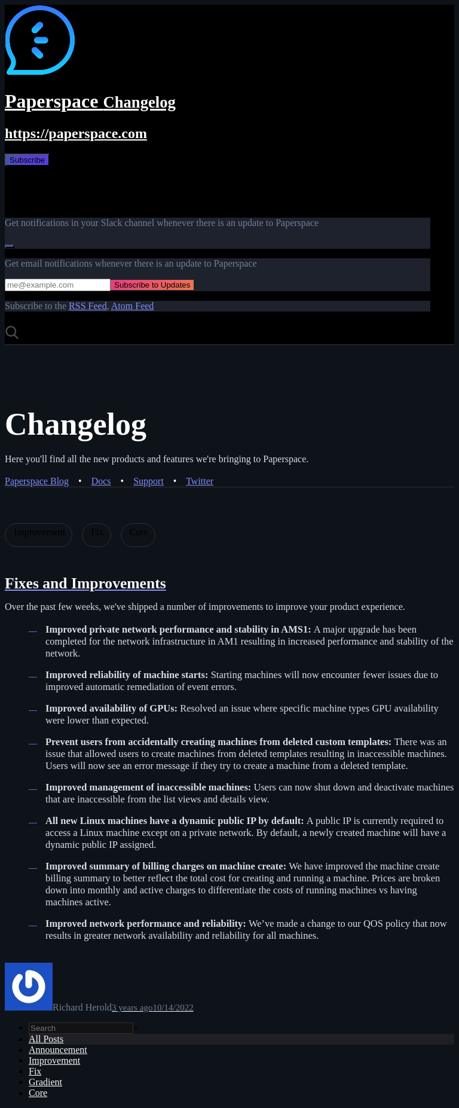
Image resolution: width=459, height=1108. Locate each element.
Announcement (58, 1050)
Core (38, 1093)
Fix (35, 1071)
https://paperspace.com (76, 133)
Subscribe (27, 159)
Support (148, 481)
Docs (101, 481)
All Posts (46, 1039)
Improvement (54, 1060)
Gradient (45, 1082)
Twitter (199, 481)
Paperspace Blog (37, 481)
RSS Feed (88, 306)
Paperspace (90, 101)
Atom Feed (132, 306)
